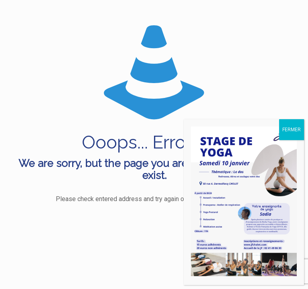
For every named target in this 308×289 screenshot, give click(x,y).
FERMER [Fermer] (291, 129)
